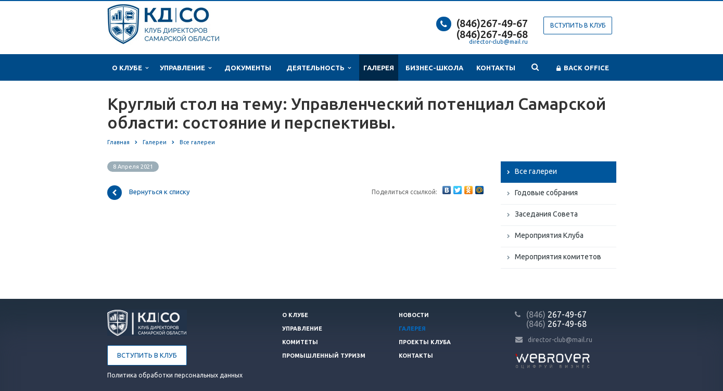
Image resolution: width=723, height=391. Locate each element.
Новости (414, 315)
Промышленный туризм (323, 355)
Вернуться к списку (148, 192)
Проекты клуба (425, 342)
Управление (185, 68)
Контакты (495, 67)
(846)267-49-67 (492, 23)
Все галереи (536, 171)
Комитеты (300, 342)
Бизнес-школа (434, 67)
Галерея (378, 67)
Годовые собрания (546, 192)
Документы (247, 67)
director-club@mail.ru (498, 42)
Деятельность (318, 68)
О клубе (130, 68)
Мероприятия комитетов (558, 257)
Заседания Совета (546, 214)
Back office (582, 68)
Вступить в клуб (577, 25)
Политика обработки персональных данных (175, 375)
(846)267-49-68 (492, 34)
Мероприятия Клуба (549, 235)
